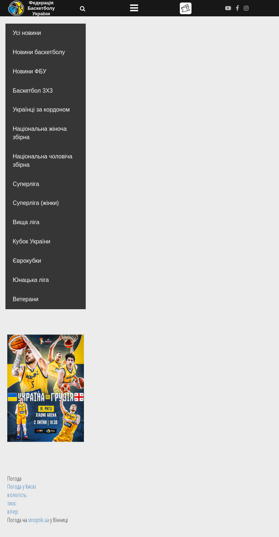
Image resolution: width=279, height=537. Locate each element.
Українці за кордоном (41, 109)
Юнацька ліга (31, 280)
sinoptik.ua (38, 520)
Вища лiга (26, 222)
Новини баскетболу (39, 52)
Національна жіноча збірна (40, 133)
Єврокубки (27, 261)
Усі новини (27, 33)
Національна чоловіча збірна (42, 160)
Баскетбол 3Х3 (33, 91)
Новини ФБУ (29, 71)
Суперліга (26, 184)
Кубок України (31, 241)
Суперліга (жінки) (36, 203)
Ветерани (26, 299)
